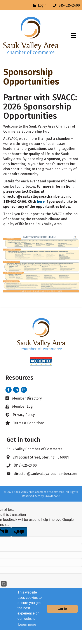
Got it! (62, 609)
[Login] (39, 5)
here (41, 201)
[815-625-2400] (65, 5)
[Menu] (73, 35)
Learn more (27, 624)
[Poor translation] (19, 532)
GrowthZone (52, 496)
